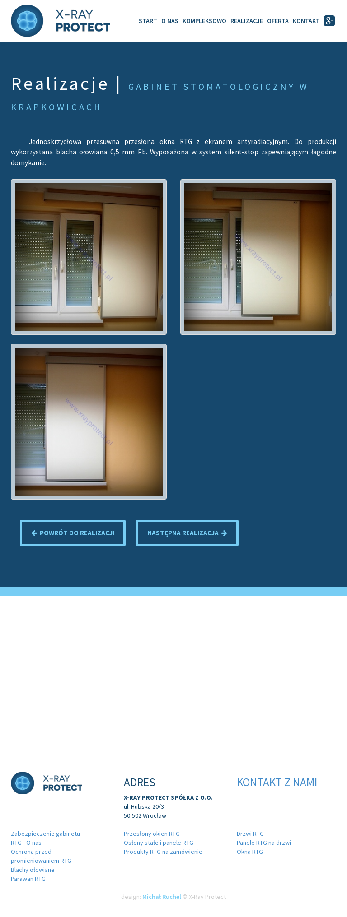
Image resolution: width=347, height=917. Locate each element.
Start (148, 21)
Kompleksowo (204, 21)
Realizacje (246, 21)
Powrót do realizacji (72, 532)
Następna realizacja (187, 532)
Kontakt (306, 21)
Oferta (278, 21)
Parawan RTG (28, 879)
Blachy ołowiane (33, 870)
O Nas (169, 21)
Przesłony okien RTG (152, 833)
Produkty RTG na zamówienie (163, 852)
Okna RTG (250, 852)
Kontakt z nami (277, 782)
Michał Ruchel (161, 897)
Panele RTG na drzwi (264, 842)
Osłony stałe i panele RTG (158, 842)
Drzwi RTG (250, 833)
